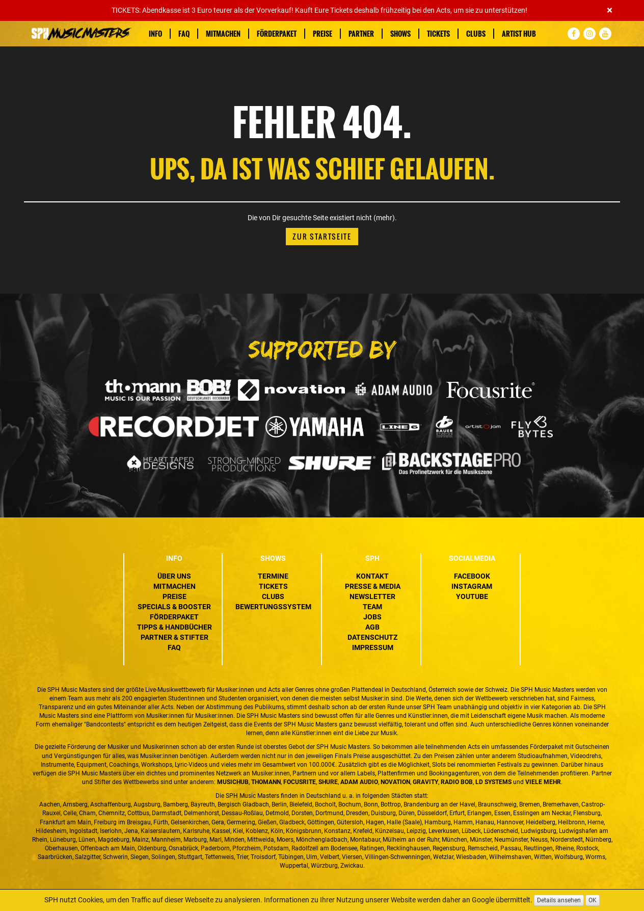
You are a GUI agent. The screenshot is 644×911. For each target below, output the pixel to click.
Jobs (372, 617)
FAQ (184, 34)
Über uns (174, 576)
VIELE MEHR (543, 782)
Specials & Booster (174, 607)
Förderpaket (277, 34)
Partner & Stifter (174, 637)
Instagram (471, 586)
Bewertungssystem (273, 607)
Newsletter (372, 596)
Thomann (266, 782)
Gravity (425, 782)
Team (372, 607)
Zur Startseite (322, 236)
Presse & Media (372, 586)
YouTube (472, 596)
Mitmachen (223, 34)
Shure (328, 782)
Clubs (476, 34)
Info (155, 34)
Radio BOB (457, 782)
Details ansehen (559, 900)
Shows (400, 34)
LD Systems (493, 782)
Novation (395, 782)
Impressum (372, 647)
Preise (322, 34)
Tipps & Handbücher (174, 627)
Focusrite (299, 782)
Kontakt (372, 576)
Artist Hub (519, 34)
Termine (273, 576)
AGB (372, 627)
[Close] (609, 10)
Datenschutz (372, 637)
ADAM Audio (359, 782)
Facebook (472, 576)
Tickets (438, 34)
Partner (361, 34)
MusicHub (233, 782)
